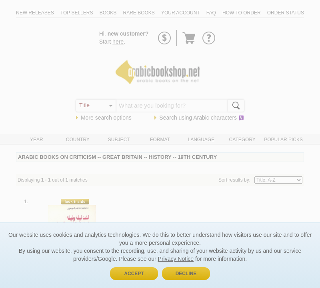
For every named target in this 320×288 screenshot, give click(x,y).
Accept (134, 273)
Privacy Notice (176, 259)
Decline (186, 273)
